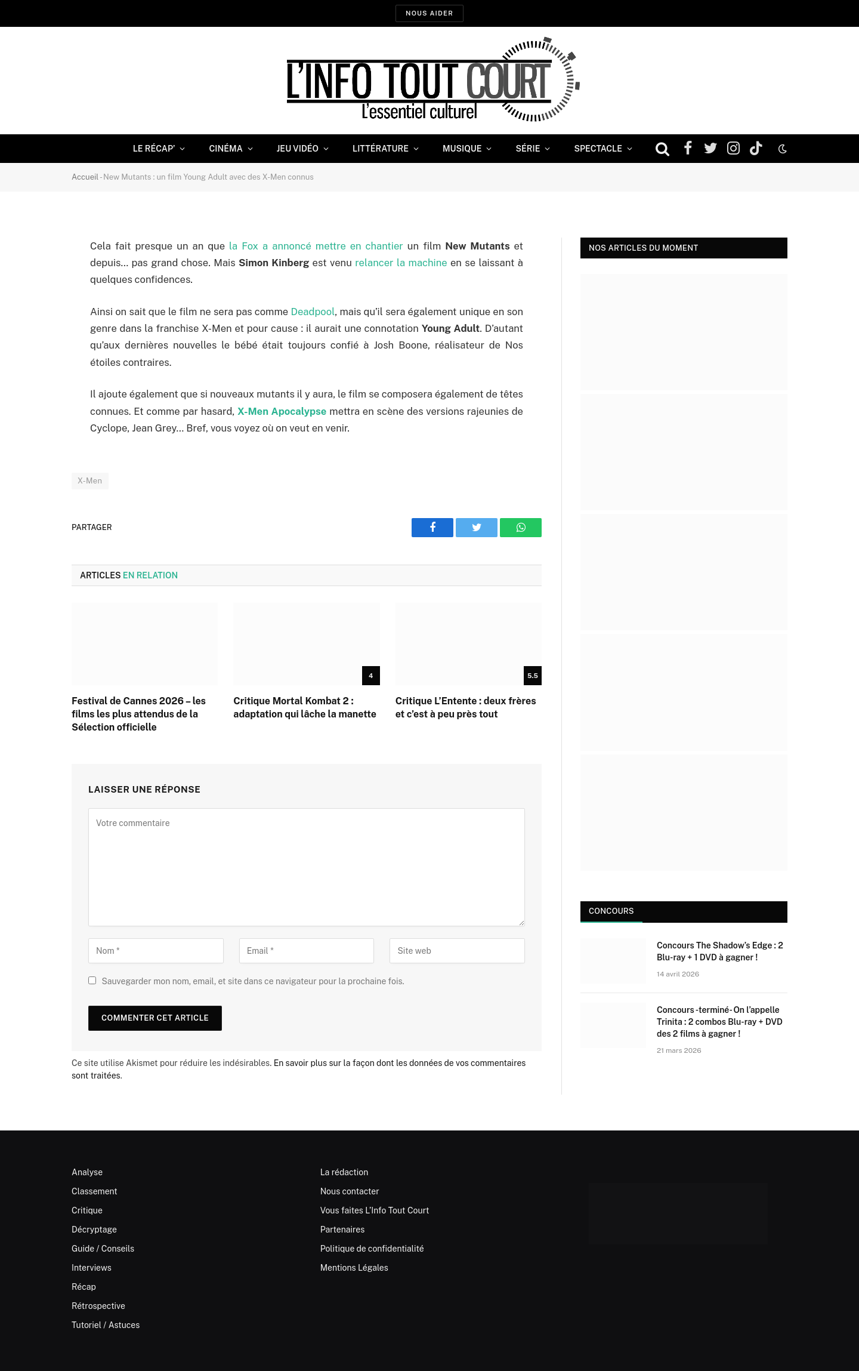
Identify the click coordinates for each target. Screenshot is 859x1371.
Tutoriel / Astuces (106, 1325)
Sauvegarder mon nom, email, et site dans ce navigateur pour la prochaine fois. (252, 981)
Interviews (92, 1268)
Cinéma (225, 148)
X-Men (90, 480)
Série (527, 148)
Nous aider (429, 13)
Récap (84, 1287)
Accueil (85, 176)
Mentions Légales (354, 1268)
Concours (611, 911)
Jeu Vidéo (298, 148)
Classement (95, 1191)
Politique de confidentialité (372, 1248)
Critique (87, 1210)
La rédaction (344, 1172)
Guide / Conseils (103, 1248)
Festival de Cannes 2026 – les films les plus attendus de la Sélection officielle (139, 714)
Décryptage (94, 1229)
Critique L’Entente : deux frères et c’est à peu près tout (465, 707)
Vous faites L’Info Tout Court (375, 1210)
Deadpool (313, 312)
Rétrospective (98, 1306)
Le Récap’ (154, 148)
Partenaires (342, 1229)
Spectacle (598, 148)
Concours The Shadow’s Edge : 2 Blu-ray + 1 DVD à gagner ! (720, 951)
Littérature (381, 148)
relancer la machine (401, 263)
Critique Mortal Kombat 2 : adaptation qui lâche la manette (304, 707)
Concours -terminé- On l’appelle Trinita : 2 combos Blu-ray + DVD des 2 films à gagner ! (720, 1022)
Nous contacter (349, 1191)
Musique (462, 148)
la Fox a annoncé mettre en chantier (316, 246)
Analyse (87, 1172)
